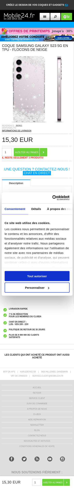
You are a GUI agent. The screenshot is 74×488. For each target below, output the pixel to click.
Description (16, 183)
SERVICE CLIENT (37, 398)
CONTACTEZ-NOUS (37, 436)
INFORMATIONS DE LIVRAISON (16, 131)
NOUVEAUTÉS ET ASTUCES (37, 441)
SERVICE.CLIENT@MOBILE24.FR (47, 376)
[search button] (55, 16)
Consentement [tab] (15, 208)
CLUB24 (37, 414)
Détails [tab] (36, 208)
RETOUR (37, 393)
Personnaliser (37, 287)
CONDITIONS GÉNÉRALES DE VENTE (37, 446)
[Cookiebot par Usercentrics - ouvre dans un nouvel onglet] (52, 197)
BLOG (37, 430)
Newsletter (37, 425)
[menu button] (45, 16)
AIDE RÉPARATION (37, 420)
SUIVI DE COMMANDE (37, 404)
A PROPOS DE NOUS (37, 409)
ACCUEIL (37, 387)
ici (66, 5)
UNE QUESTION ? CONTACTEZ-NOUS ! (37, 171)
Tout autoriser (37, 276)
